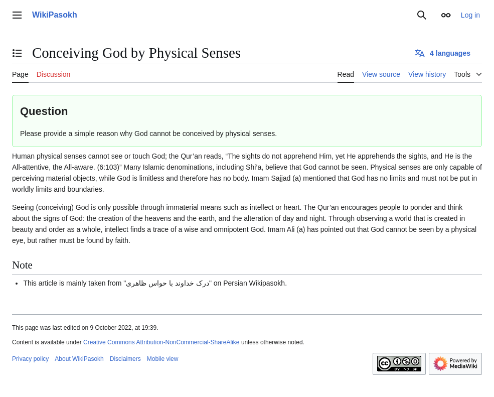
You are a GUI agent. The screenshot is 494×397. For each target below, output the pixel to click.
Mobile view (163, 358)
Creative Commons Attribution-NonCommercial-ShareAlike (161, 342)
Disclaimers (125, 358)
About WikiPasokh (79, 358)
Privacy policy (30, 358)
